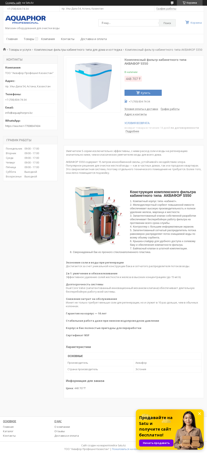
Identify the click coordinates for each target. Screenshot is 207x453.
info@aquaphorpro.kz (19, 113)
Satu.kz (122, 445)
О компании (62, 427)
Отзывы (59, 431)
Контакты (67, 39)
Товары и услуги (20, 49)
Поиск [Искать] (167, 23)
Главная (12, 39)
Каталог (8, 431)
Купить (145, 93)
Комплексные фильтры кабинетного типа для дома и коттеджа (78, 49)
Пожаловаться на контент (127, 449)
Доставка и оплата (93, 39)
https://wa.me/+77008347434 (22, 126)
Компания (48, 39)
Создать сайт (13, 2)
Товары (29, 39)
